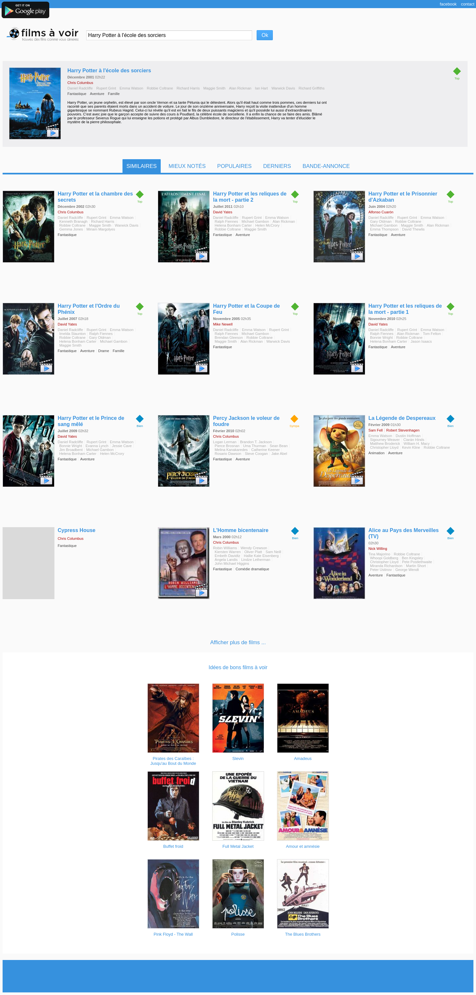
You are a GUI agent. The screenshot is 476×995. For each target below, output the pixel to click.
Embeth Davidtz (227, 556)
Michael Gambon (255, 221)
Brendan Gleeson (229, 337)
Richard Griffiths (312, 88)
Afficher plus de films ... (238, 642)
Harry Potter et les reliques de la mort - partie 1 (405, 309)
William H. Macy (417, 443)
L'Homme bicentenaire (240, 530)
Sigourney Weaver (385, 440)
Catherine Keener (265, 450)
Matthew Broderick (385, 443)
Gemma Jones (71, 229)
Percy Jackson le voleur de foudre (246, 421)
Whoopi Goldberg (384, 558)
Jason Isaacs (421, 341)
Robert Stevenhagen (403, 430)
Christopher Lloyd (384, 447)
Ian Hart (261, 88)
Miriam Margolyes (101, 229)
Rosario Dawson (228, 454)
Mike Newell (222, 324)
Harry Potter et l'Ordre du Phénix (89, 309)
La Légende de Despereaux (401, 418)
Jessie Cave (122, 446)
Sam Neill (273, 552)
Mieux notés (187, 166)
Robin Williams (225, 548)
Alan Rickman (240, 88)
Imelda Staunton (72, 334)
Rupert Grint (106, 88)
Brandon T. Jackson (256, 442)
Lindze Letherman (255, 560)
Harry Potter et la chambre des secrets (95, 197)
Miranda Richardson (386, 566)
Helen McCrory (267, 225)
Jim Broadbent (71, 450)
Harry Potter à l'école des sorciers (109, 70)
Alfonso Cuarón (380, 212)
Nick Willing (377, 549)
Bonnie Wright (381, 337)
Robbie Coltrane (160, 88)
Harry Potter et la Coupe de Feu (246, 309)
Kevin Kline (411, 447)
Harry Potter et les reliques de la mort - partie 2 (249, 197)
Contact (467, 4)
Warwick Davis (283, 88)
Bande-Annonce (326, 166)
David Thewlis (413, 229)
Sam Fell (375, 430)
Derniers (277, 166)
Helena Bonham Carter (233, 225)
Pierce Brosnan (227, 446)
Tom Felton (432, 334)
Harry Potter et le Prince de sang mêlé (91, 421)
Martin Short (416, 566)
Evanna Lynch (97, 446)
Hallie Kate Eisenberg (261, 556)
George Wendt (407, 570)
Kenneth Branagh (73, 221)
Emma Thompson (384, 229)
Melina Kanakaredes (231, 450)
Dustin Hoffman (408, 436)
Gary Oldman (381, 221)
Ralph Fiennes (226, 221)
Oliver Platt (253, 552)
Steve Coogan (256, 454)
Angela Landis (226, 560)
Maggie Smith (214, 88)
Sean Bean (278, 446)
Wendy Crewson (253, 548)
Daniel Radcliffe (80, 88)
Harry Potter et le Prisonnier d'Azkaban (402, 197)
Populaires (234, 166)
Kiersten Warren (227, 552)
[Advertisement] (238, 976)
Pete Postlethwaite (417, 562)
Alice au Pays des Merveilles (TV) (403, 533)
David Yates (222, 212)
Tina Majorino (379, 554)
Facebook (448, 4)
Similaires (141, 166)
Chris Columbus (80, 83)
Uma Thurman (254, 446)
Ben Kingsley (412, 558)
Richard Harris (188, 88)
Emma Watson (131, 88)
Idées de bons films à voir (238, 667)
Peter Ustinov (381, 570)
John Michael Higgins (232, 563)
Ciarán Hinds (413, 440)
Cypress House (77, 530)
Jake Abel (279, 454)
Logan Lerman (224, 442)
